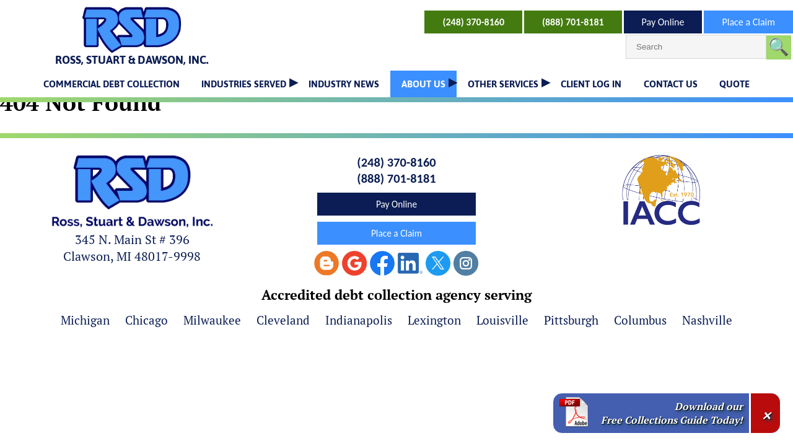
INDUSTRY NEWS (344, 84)
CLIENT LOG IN (591, 84)
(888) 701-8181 (573, 22)
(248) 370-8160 (473, 22)
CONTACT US (671, 84)
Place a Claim (748, 22)
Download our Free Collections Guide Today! (672, 413)
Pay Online (663, 22)
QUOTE (734, 84)
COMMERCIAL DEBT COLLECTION (111, 84)
